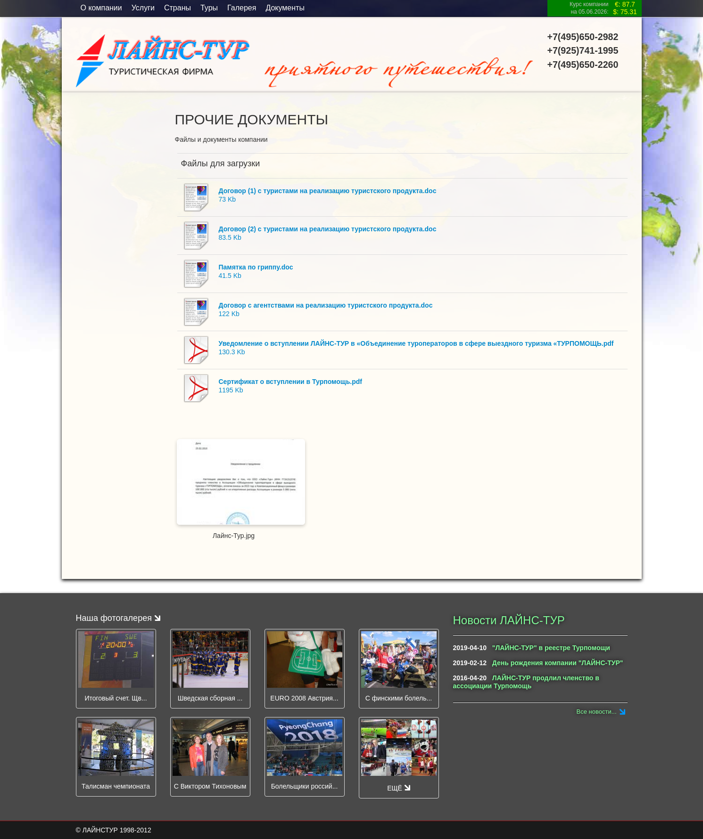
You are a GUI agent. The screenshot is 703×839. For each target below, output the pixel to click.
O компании (101, 8)
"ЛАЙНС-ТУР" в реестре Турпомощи (551, 648)
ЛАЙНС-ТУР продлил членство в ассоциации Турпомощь (526, 682)
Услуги (143, 8)
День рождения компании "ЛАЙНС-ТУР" (557, 663)
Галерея (241, 8)
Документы (284, 8)
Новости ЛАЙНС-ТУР (509, 620)
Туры (209, 8)
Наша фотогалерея (118, 618)
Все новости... (597, 712)
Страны (177, 8)
